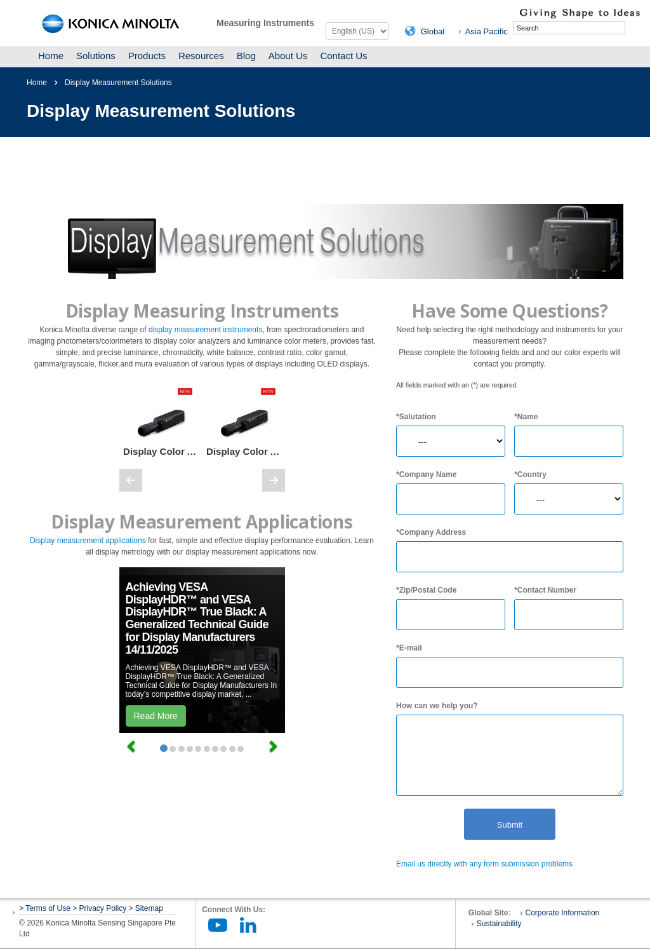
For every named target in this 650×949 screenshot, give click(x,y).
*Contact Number (545, 590)
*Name (526, 416)
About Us (288, 55)
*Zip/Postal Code (426, 590)
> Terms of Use (45, 908)
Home (50, 55)
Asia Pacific (486, 31)
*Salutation (416, 416)
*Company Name (426, 474)
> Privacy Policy (99, 908)
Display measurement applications (88, 540)
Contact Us (343, 55)
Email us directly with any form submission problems (484, 863)
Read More (156, 716)
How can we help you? (437, 705)
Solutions (96, 55)
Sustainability (499, 923)
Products (147, 55)
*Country (530, 474)
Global (433, 31)
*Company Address (431, 532)
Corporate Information (563, 912)
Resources (201, 55)
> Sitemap (146, 908)
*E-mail (409, 647)
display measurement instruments (205, 329)
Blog (246, 55)
